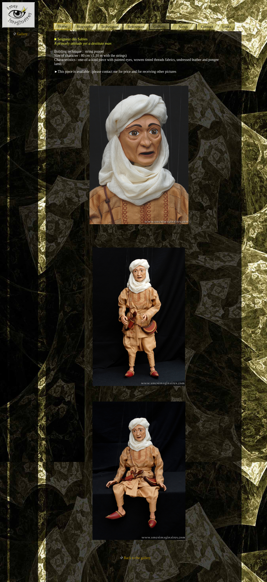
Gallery (20, 34)
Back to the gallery (135, 558)
